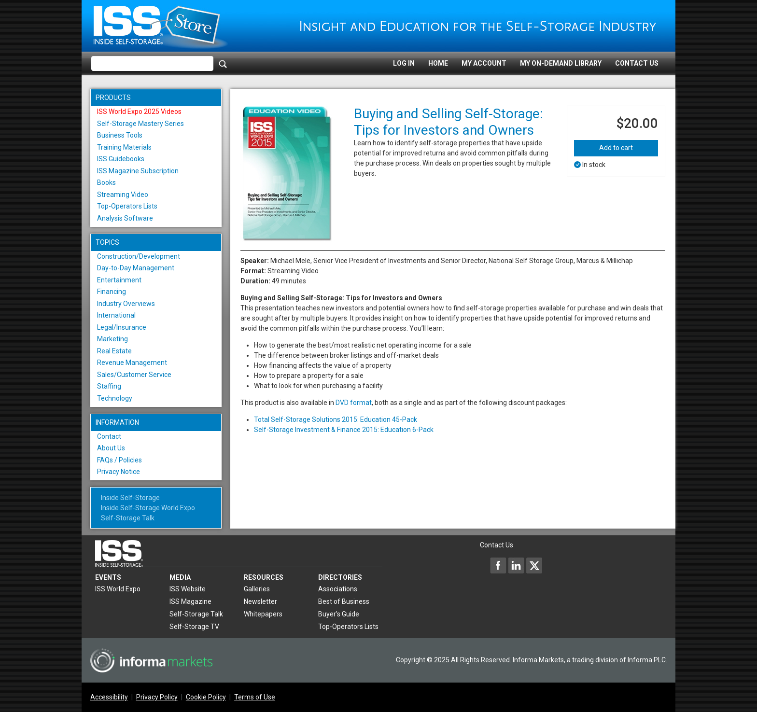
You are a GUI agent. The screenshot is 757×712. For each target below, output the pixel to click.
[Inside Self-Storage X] (534, 565)
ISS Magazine (190, 601)
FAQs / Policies (119, 460)
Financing (111, 291)
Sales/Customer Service (134, 374)
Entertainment (119, 280)
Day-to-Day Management (135, 268)
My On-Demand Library (561, 63)
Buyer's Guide (338, 614)
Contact (109, 436)
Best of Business (343, 601)
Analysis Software (125, 218)
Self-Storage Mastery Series (140, 123)
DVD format (354, 402)
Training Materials (124, 147)
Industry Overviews (126, 303)
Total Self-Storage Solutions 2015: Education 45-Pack (335, 419)
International (116, 315)
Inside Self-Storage (130, 498)
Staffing (109, 386)
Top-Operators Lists (127, 206)
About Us (111, 448)
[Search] (223, 63)
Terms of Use (254, 697)
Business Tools (119, 135)
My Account (484, 63)
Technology (114, 398)
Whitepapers (263, 614)
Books (106, 182)
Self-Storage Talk (127, 518)
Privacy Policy (157, 697)
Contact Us (637, 63)
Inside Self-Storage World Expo (148, 508)
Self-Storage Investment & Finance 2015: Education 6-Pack (344, 429)
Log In (404, 63)
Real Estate (114, 351)
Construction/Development (138, 256)
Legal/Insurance (121, 327)
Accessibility (109, 697)
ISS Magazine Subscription (138, 171)
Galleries (257, 589)
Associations (337, 589)
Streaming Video (122, 194)
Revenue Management (132, 362)
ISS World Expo (117, 589)
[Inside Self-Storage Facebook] (498, 565)
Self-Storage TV (194, 626)
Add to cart (616, 148)
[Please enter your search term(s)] (152, 63)
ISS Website (187, 589)
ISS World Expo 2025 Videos (139, 111)
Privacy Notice (118, 471)
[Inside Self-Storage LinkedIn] (516, 565)
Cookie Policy (206, 697)
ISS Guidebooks (120, 159)
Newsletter (260, 601)
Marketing (112, 339)
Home (438, 63)
